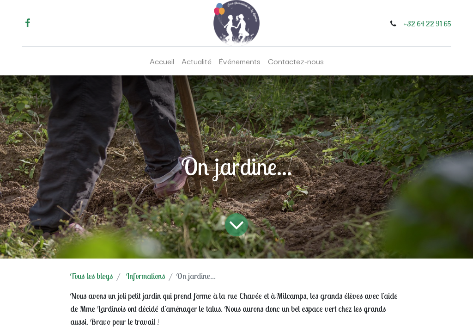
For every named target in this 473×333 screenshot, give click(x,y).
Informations (145, 276)
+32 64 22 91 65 (427, 23)
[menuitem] (162, 61)
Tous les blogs (91, 276)
